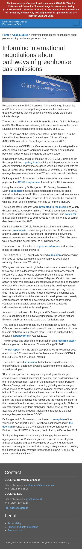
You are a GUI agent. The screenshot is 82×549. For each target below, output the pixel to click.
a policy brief (31, 162)
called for (70, 214)
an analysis (19, 230)
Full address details (16, 508)
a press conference (48, 246)
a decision (54, 255)
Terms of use (15, 530)
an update (59, 419)
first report (13, 349)
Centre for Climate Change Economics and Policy (14, 23)
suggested (15, 190)
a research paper (65, 340)
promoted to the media (52, 207)
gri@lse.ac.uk (34, 499)
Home (5, 35)
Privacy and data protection (23, 527)
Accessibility (14, 523)
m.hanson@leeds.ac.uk (40, 485)
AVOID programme (28, 182)
